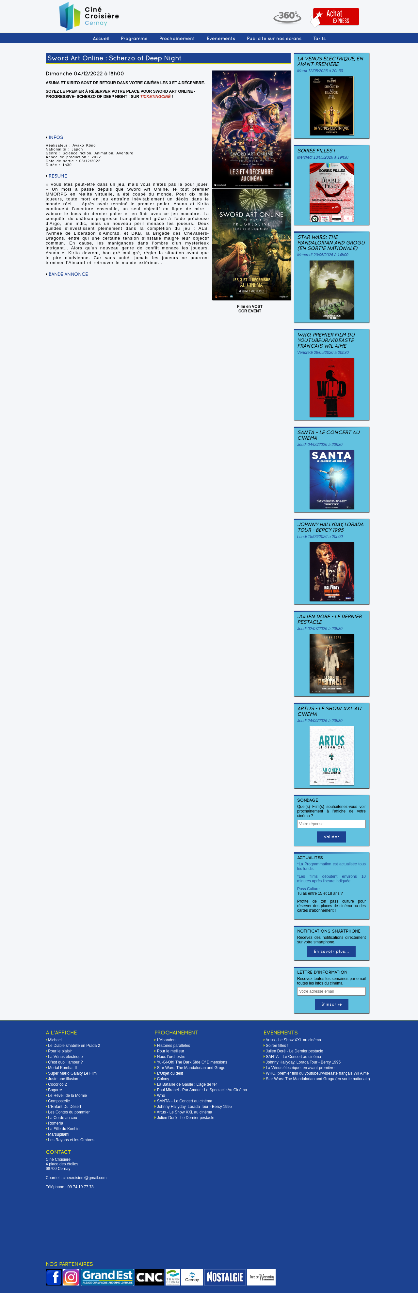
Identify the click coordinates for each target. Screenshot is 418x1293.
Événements (221, 38)
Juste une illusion (63, 1079)
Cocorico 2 (57, 1084)
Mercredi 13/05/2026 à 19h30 (322, 157)
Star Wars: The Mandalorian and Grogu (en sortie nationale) (331, 242)
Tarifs (319, 38)
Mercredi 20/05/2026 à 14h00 (322, 255)
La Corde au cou (62, 1117)
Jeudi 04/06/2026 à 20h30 (320, 444)
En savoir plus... (331, 951)
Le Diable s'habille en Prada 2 (74, 1045)
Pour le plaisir (60, 1051)
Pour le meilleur (170, 1051)
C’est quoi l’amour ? (65, 1062)
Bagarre (55, 1090)
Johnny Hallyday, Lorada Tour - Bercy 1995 (330, 527)
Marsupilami (58, 1134)
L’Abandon (166, 1040)
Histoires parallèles (173, 1045)
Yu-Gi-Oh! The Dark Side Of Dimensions (192, 1062)
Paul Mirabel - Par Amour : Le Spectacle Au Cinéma (202, 1090)
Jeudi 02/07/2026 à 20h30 (320, 628)
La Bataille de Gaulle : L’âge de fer (187, 1084)
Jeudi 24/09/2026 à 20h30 (320, 720)
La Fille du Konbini (64, 1129)
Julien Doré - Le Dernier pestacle (329, 619)
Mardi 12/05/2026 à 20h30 (320, 71)
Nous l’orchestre (171, 1056)
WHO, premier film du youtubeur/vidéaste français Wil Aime (326, 340)
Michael (54, 1040)
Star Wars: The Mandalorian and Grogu (191, 1067)
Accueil (101, 38)
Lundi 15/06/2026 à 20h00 (320, 536)
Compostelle (59, 1101)
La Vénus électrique (65, 1056)
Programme (134, 38)
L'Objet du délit (170, 1073)
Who (161, 1095)
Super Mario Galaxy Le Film (72, 1073)
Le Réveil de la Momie (67, 1095)
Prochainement (177, 38)
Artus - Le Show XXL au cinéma (329, 711)
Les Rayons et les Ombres (71, 1140)
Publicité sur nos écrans (274, 38)
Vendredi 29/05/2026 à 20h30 (323, 352)
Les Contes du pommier (68, 1112)
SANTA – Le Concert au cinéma (328, 435)
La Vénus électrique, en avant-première (330, 61)
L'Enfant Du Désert (64, 1106)
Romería (55, 1123)
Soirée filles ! (316, 150)
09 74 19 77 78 (81, 1187)
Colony (163, 1079)
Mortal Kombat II (62, 1067)
